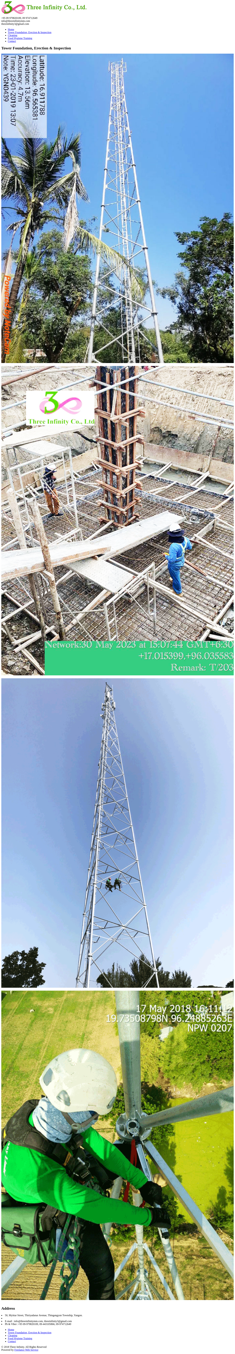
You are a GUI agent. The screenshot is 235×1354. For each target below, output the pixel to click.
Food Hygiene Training (20, 38)
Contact (12, 41)
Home (11, 29)
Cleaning (12, 35)
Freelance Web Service (26, 1349)
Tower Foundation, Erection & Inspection (29, 32)
